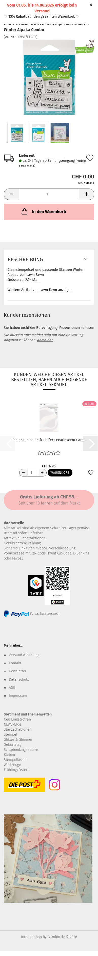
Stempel (10, 734)
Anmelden (45, 340)
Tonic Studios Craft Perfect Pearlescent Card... (49, 440)
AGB (12, 687)
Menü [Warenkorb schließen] (7, 7)
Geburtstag (13, 744)
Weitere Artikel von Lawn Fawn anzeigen (40, 290)
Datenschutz (19, 679)
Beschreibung (25, 259)
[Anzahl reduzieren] (23, 472)
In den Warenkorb (43, 211)
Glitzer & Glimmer (18, 739)
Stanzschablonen (17, 729)
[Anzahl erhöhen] (42, 472)
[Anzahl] (49, 194)
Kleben (9, 755)
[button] (11, 194)
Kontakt (15, 663)
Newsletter (17, 671)
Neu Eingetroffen (17, 719)
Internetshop (31, 937)
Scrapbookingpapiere (21, 750)
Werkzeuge (12, 765)
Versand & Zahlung (24, 655)
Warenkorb (60, 472)
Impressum (18, 696)
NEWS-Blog (12, 724)
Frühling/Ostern (16, 770)
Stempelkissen (16, 760)
